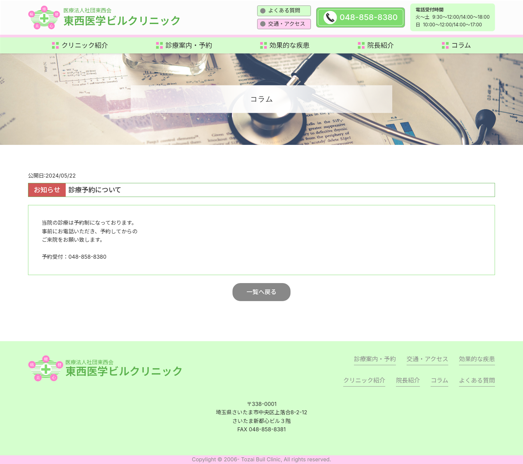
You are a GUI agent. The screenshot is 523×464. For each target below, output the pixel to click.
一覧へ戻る (261, 291)
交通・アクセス (286, 23)
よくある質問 (284, 10)
